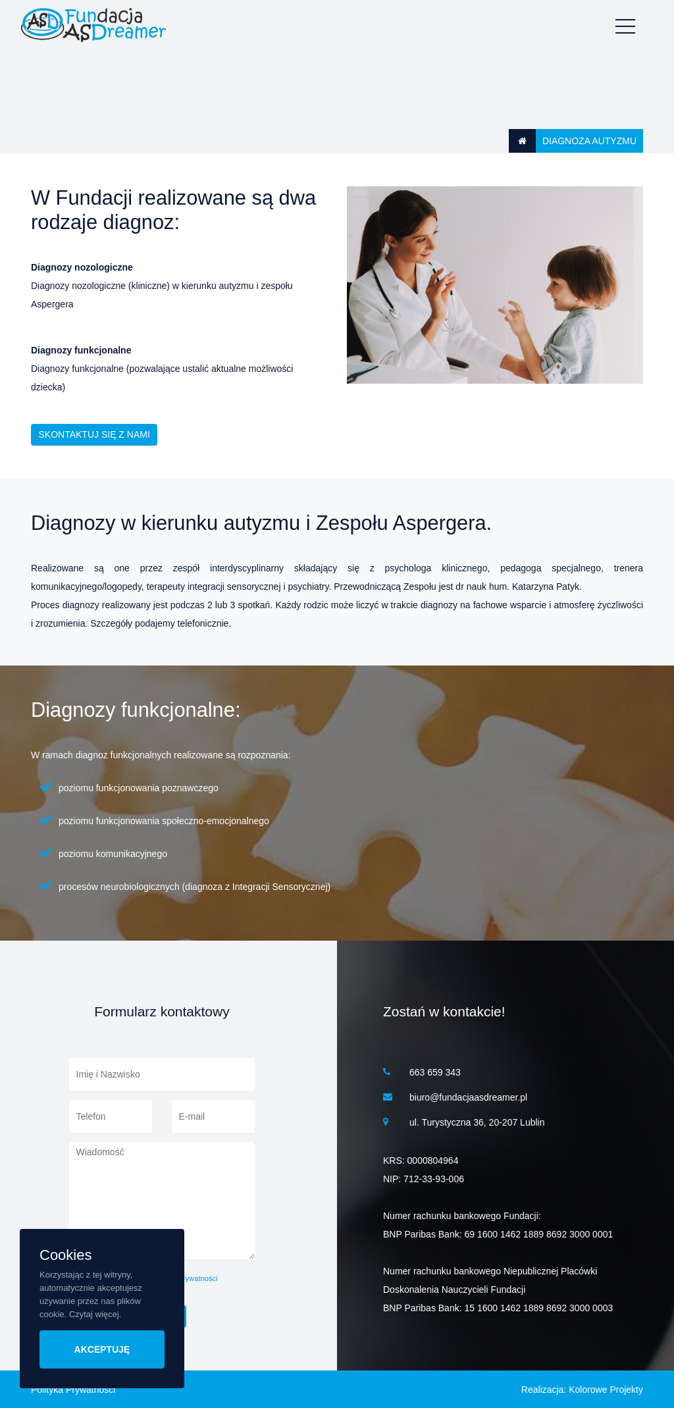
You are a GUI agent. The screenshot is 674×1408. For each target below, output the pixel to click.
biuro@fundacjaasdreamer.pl (468, 1097)
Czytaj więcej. (95, 1314)
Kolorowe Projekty (606, 1389)
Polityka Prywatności (73, 1389)
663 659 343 (435, 1072)
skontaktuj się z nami (94, 434)
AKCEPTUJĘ (102, 1349)
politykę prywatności (185, 1278)
